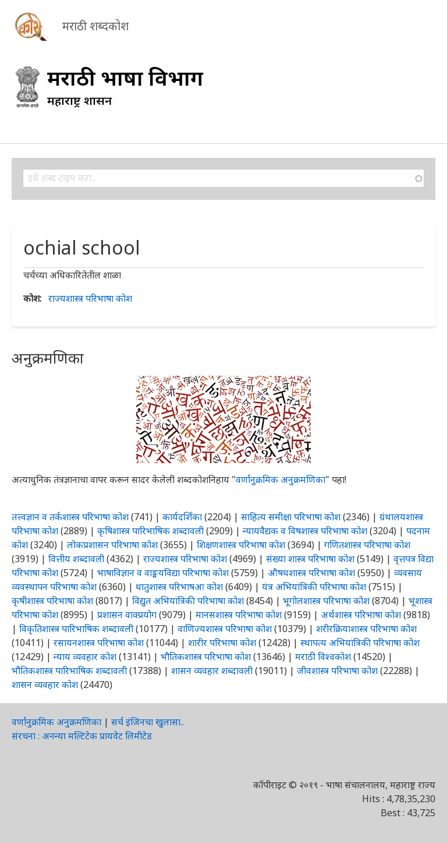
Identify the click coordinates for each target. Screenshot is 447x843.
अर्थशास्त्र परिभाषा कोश (361, 614)
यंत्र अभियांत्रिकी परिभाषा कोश (314, 586)
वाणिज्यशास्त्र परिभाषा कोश (225, 628)
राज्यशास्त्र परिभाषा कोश (90, 298)
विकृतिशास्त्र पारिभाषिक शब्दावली (77, 628)
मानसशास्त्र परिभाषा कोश (239, 614)
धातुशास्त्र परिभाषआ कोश (179, 586)
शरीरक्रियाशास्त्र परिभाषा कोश (366, 628)
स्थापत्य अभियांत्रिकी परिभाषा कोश (360, 642)
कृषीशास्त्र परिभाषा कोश (52, 600)
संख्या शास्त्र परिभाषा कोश (310, 558)
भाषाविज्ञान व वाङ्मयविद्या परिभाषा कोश (163, 572)
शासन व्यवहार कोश (45, 684)
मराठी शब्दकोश (95, 26)
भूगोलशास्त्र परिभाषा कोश (326, 600)
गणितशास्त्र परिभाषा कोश (367, 544)
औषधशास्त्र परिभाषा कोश (311, 572)
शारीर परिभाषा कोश (222, 642)
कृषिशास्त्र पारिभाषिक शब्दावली (150, 530)
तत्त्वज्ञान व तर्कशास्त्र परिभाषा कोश (70, 516)
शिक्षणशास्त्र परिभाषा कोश (241, 544)
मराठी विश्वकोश (323, 656)
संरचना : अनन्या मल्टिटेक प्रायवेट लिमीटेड (82, 735)
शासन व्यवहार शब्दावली (212, 670)
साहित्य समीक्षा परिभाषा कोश (290, 516)
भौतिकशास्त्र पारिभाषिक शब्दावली (69, 670)
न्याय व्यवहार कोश (85, 656)
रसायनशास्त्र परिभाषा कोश (99, 642)
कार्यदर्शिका (182, 516)
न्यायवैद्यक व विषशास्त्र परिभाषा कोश (305, 530)
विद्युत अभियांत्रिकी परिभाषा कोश (188, 600)
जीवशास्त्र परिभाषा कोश (337, 670)
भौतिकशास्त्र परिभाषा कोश (206, 656)
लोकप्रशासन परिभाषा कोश (112, 544)
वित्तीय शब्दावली (76, 558)
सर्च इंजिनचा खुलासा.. (147, 721)
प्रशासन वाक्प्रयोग (127, 614)
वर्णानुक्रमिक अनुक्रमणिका (280, 479)
